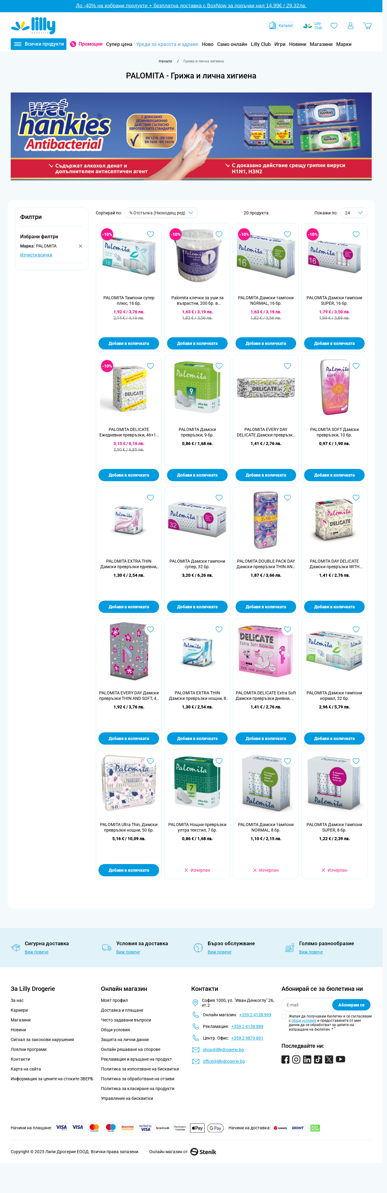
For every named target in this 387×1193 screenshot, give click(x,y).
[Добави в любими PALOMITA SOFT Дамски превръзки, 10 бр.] (356, 366)
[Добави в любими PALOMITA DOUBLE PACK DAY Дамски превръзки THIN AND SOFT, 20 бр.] (287, 498)
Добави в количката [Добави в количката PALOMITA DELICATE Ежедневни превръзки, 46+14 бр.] (129, 475)
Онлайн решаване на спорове (130, 1049)
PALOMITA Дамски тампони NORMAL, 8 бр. (266, 827)
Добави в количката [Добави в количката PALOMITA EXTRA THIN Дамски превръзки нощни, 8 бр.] (197, 738)
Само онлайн (232, 44)
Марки (344, 44)
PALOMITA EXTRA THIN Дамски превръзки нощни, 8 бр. (197, 695)
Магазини (321, 44)
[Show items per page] (353, 212)
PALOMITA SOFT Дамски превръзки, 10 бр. (334, 432)
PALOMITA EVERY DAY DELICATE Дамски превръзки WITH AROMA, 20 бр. (266, 432)
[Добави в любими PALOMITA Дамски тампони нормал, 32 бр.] (356, 629)
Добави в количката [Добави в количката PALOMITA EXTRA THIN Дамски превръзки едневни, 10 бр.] (129, 606)
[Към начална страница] (165, 61)
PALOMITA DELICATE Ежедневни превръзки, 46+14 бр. (128, 432)
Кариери (19, 1010)
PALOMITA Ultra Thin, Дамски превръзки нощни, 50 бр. (129, 827)
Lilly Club (261, 44)
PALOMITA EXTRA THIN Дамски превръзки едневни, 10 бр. (128, 564)
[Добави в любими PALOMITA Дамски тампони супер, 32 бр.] (219, 498)
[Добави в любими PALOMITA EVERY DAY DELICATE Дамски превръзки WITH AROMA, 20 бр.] (287, 366)
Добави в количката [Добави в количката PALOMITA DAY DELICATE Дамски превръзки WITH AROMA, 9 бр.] (334, 606)
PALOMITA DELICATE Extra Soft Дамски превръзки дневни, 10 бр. (266, 695)
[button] (51, 220)
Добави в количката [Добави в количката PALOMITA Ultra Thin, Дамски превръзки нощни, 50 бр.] (129, 870)
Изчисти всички (36, 254)
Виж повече (36, 951)
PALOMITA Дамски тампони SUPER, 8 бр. (334, 827)
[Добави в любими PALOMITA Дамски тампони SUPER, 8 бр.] (356, 761)
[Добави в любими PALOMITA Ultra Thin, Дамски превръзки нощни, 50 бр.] (150, 761)
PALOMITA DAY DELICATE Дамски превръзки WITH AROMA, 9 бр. (334, 564)
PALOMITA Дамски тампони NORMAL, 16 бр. (266, 300)
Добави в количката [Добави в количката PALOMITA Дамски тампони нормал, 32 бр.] (334, 738)
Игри (279, 44)
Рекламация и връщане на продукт (137, 1059)
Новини (297, 44)
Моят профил (114, 1000)
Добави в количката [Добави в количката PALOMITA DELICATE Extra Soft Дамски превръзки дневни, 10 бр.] (266, 738)
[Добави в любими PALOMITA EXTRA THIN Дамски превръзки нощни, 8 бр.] (219, 629)
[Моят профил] (350, 25)
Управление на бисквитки (127, 1098)
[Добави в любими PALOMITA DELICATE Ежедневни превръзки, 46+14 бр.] (150, 366)
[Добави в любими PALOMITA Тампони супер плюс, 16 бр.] (150, 234)
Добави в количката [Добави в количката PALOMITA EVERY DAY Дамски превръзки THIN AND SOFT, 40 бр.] (129, 738)
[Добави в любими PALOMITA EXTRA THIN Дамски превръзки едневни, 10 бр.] (150, 498)
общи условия (304, 1020)
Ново (208, 44)
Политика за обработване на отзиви (137, 1078)
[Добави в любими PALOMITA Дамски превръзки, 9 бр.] (219, 366)
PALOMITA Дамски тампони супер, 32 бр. (197, 564)
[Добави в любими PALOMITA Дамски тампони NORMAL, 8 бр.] (287, 761)
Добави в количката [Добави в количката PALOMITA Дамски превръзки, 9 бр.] (197, 475)
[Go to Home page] (33, 26)
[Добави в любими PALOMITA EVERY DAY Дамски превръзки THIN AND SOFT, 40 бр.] (150, 629)
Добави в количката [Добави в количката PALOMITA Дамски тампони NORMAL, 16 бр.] (266, 343)
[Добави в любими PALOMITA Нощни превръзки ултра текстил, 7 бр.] (219, 761)
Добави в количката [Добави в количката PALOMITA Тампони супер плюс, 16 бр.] (129, 343)
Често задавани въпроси (126, 1019)
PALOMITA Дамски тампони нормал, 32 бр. (334, 695)
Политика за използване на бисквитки (140, 1069)
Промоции (90, 44)
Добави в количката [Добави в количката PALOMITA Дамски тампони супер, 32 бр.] (197, 606)
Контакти (20, 1059)
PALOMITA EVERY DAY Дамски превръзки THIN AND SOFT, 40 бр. (129, 695)
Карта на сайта (26, 1069)
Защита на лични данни (125, 1039)
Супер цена (119, 44)
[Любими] (334, 25)
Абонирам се (351, 1004)
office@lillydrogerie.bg (224, 1061)
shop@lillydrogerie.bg (223, 1049)
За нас (17, 1000)
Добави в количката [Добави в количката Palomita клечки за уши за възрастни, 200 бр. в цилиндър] (197, 343)
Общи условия (115, 1029)
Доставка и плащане (122, 1010)
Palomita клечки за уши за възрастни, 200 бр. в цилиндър (197, 300)
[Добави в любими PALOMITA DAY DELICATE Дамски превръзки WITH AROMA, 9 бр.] (356, 498)
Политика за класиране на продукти (137, 1088)
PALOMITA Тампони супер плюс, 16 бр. (128, 300)
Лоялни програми (29, 1049)
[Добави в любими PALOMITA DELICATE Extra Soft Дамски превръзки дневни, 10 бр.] (287, 629)
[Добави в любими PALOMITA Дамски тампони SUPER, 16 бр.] (356, 234)
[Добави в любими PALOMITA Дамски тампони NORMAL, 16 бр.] (287, 234)
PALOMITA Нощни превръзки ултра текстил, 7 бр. (197, 827)
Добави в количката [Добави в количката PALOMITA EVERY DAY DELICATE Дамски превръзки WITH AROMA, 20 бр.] (266, 475)
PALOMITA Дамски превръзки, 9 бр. (197, 432)
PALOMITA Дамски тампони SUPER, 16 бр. (334, 300)
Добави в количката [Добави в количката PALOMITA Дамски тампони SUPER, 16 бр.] (334, 343)
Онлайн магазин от (182, 1152)
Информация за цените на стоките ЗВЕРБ (52, 1078)
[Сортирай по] (161, 212)
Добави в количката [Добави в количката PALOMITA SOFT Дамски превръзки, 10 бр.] (334, 475)
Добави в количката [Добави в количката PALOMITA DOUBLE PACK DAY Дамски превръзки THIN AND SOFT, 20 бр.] (266, 606)
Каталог (280, 25)
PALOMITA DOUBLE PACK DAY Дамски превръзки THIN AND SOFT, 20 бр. (265, 564)
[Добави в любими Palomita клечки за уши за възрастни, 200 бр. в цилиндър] (219, 234)
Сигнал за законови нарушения (42, 1039)
